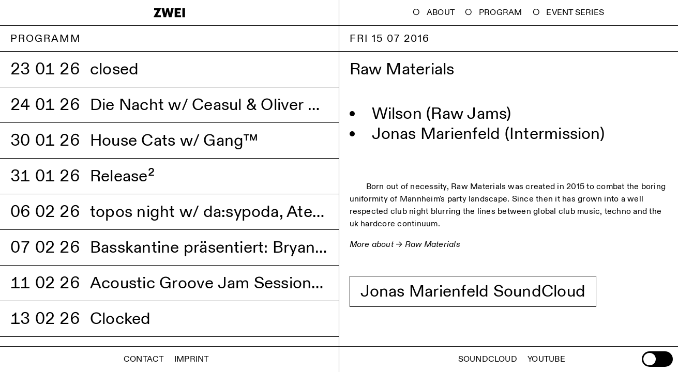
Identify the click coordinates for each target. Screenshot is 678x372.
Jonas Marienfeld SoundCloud (473, 291)
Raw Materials (432, 244)
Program (500, 12)
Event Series (575, 12)
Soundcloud (487, 359)
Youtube (546, 359)
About (441, 12)
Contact (144, 359)
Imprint (191, 359)
